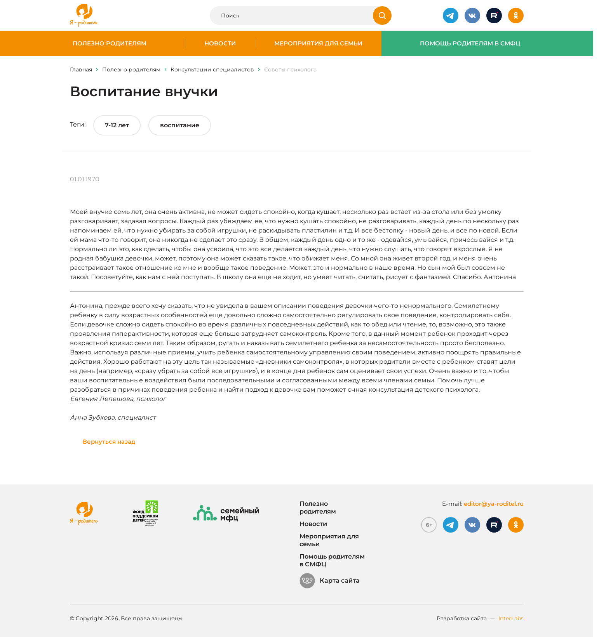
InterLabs (511, 618)
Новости (220, 43)
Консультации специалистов (212, 69)
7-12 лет (117, 125)
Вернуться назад (109, 441)
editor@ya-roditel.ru (494, 503)
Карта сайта (330, 580)
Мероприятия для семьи (318, 43)
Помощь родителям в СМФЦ (470, 43)
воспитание (179, 125)
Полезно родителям (109, 43)
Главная (81, 69)
